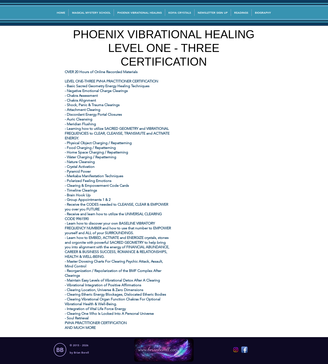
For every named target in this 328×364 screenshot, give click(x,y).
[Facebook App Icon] (244, 349)
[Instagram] (236, 349)
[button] (213, 12)
